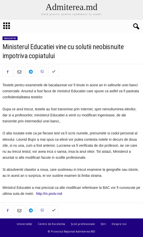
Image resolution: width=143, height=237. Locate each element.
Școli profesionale (83, 224)
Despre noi (119, 224)
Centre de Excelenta (51, 224)
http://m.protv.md (49, 194)
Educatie (10, 38)
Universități (24, 224)
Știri (103, 224)
